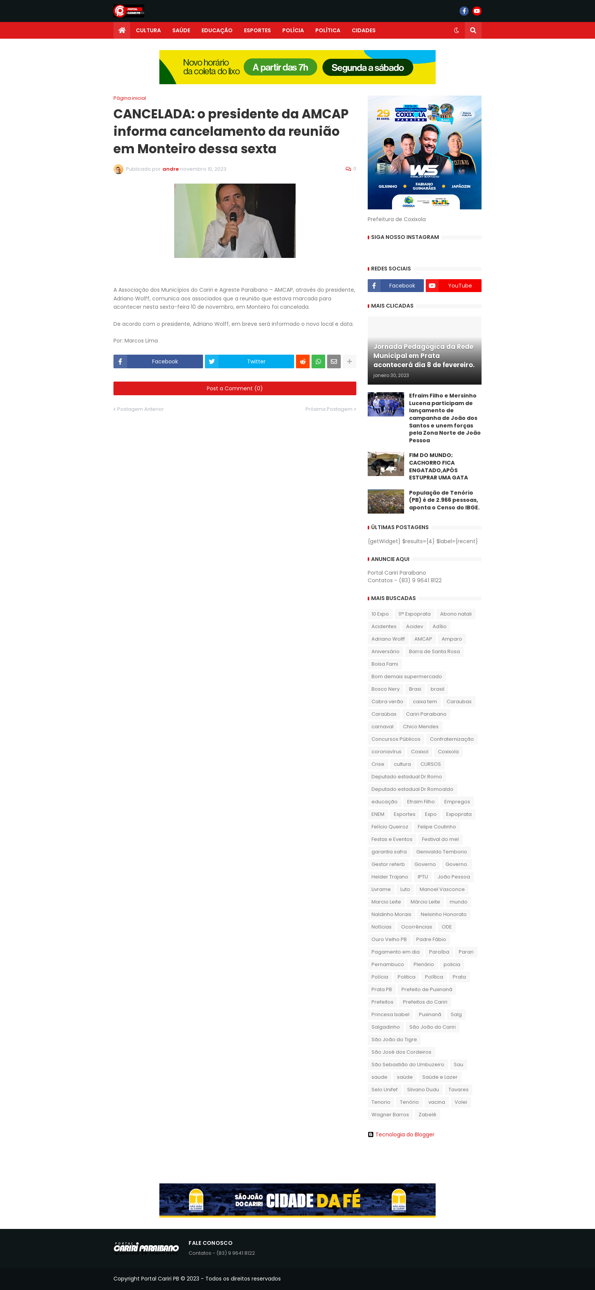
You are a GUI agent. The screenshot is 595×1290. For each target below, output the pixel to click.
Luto (405, 889)
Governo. (456, 864)
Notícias (381, 926)
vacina (436, 1102)
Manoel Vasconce (442, 889)
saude (379, 1077)
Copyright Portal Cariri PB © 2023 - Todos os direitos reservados (197, 1278)
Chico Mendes (421, 726)
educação (384, 801)
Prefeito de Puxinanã (426, 989)
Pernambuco (387, 964)
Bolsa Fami (384, 664)
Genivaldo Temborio (441, 851)
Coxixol (419, 751)
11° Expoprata (414, 614)
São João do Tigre (394, 1039)
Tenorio (380, 1102)
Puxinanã (430, 1014)
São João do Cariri (432, 1027)
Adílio (440, 626)
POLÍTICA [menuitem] (327, 30)
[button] (456, 30)
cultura (402, 764)
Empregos (457, 801)
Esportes (405, 814)
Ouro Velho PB (389, 939)
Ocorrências (416, 926)
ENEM (377, 814)
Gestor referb (388, 864)
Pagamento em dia (395, 951)
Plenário (424, 964)
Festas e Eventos (391, 839)
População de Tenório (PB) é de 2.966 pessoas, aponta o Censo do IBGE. (444, 500)
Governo (425, 864)
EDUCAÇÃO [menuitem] (217, 30)
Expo (431, 814)
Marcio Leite (386, 901)
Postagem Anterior (140, 409)
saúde (405, 1077)
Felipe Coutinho (437, 826)
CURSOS (430, 764)
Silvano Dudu (423, 1089)
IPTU (423, 876)
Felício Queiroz (389, 826)
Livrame (381, 889)
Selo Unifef (384, 1089)
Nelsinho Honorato (444, 914)
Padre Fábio (431, 939)
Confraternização (452, 739)
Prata (459, 976)
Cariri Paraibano (426, 714)
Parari (466, 951)
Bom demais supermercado (406, 676)
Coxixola (448, 751)
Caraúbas (384, 714)
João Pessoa (454, 876)
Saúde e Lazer (440, 1077)
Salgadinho (385, 1027)
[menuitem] (121, 30)
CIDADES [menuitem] (364, 30)
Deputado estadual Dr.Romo (406, 776)
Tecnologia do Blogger (401, 1134)
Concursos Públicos (395, 739)
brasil (437, 689)
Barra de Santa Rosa (434, 651)
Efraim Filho (421, 801)
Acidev (414, 626)
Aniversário (385, 651)
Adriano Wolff (388, 639)
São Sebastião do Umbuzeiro (407, 1064)
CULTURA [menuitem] (148, 30)
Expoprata (459, 814)
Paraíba (439, 951)
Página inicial (129, 98)
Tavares (459, 1089)
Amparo (452, 639)
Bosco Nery (385, 689)
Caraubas (459, 701)
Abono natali (456, 614)
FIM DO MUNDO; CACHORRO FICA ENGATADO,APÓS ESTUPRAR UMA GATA (438, 466)
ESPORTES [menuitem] (257, 30)
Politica (407, 976)
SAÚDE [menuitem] (181, 30)
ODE (447, 926)
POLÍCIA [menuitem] (293, 30)
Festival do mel (440, 839)
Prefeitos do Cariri (425, 1002)
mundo (459, 901)
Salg (456, 1014)
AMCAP (423, 639)
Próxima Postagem (329, 409)
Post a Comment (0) (235, 388)
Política (434, 976)
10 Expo (380, 614)
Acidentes (384, 626)
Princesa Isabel (390, 1014)
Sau (458, 1064)
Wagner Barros (390, 1114)
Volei (461, 1102)
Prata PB (381, 989)
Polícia (379, 976)
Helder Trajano (389, 876)
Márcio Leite (425, 901)
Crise (377, 764)
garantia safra (389, 851)
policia (452, 964)
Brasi (415, 689)
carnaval (382, 726)
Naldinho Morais (391, 914)
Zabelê (427, 1114)
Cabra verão (387, 701)
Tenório (409, 1102)
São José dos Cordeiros (401, 1052)
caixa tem (425, 701)
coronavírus (386, 751)
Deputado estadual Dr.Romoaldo (412, 789)
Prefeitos (382, 1002)
